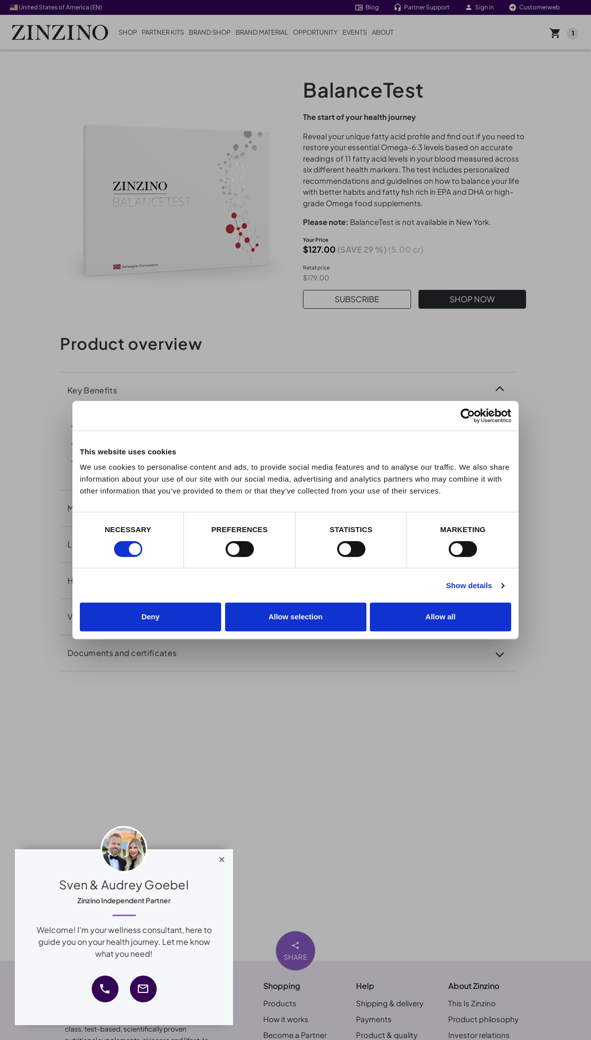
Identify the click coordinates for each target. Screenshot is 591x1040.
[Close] (222, 857)
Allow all (440, 616)
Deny (150, 616)
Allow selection (295, 616)
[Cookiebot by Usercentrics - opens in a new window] (467, 415)
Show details (469, 585)
